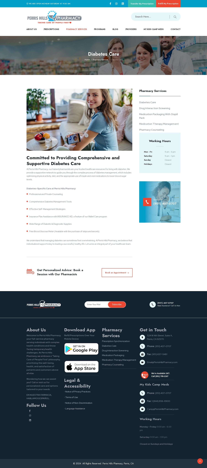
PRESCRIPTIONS (51, 31)
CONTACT (175, 31)
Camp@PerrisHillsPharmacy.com (162, 409)
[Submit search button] (175, 17)
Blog (115, 29)
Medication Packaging (113, 355)
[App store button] (81, 366)
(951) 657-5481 (157, 354)
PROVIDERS (131, 31)
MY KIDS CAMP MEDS (154, 31)
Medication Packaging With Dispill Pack (158, 116)
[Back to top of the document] (200, 461)
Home (87, 59)
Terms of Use (71, 397)
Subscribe (117, 304)
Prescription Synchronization (116, 341)
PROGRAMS (99, 31)
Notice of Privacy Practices (77, 391)
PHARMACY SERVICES (76, 31)
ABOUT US (32, 31)
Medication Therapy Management (159, 123)
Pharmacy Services (100, 59)
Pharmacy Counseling (151, 129)
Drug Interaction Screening (154, 108)
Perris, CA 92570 (155, 339)
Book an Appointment (117, 272)
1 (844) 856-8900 (158, 401)
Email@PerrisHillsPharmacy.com (162, 362)
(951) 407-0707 (159, 346)
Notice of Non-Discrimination (78, 403)
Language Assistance (75, 408)
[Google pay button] (81, 348)
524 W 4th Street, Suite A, (160, 335)
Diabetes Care (147, 102)
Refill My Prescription (168, 3)
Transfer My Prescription (142, 3)
